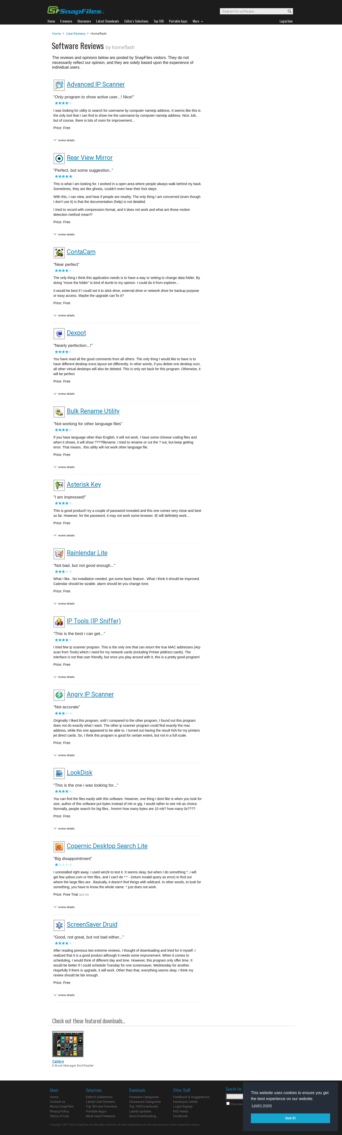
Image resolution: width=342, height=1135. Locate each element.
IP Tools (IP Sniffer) (94, 621)
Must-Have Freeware (100, 1116)
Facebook (180, 1116)
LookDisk (79, 772)
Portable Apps (96, 1111)
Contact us (57, 1102)
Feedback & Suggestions (191, 1097)
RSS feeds (180, 1111)
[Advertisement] (248, 132)
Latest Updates (140, 1111)
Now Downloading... (143, 1116)
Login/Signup (183, 1106)
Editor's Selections (99, 1097)
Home (56, 33)
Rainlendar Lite (87, 552)
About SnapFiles (62, 1106)
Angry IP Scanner (90, 694)
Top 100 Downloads (143, 1106)
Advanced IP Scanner (96, 84)
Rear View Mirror (90, 157)
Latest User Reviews (100, 1102)
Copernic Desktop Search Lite (107, 846)
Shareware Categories (145, 1102)
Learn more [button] (262, 1105)
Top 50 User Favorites (101, 1106)
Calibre (58, 1061)
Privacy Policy (59, 1111)
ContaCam (81, 251)
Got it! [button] (290, 1118)
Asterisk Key (84, 484)
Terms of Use (59, 1116)
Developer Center (185, 1102)
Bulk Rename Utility (93, 411)
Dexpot (76, 332)
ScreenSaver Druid (92, 924)
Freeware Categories (144, 1097)
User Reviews (75, 33)
